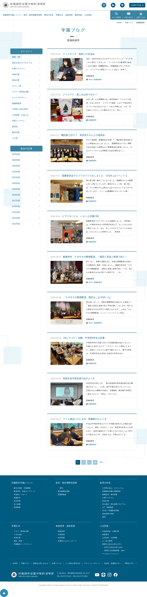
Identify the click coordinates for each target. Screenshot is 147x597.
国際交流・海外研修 (109, 494)
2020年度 (16, 183)
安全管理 (17, 501)
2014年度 (16, 218)
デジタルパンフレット (110, 554)
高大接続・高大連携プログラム (114, 504)
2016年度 (16, 206)
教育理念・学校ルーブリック (24, 491)
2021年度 (16, 177)
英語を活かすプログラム (22, 63)
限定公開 (15, 132)
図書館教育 (16, 103)
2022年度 (16, 172)
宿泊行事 (15, 80)
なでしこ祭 (16, 86)
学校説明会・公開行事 (110, 531)
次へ (102, 462)
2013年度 (16, 224)
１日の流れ (18, 534)
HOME (15, 563)
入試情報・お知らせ (20, 115)
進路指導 (61, 531)
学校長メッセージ (20, 494)
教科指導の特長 (108, 514)
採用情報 (17, 507)
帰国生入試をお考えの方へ (112, 544)
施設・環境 (18, 541)
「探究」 (61, 488)
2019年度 (16, 189)
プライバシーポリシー (92, 563)
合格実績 (61, 534)
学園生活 (59, 15)
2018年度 (16, 195)
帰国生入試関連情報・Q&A (114, 550)
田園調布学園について (12, 15)
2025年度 (16, 154)
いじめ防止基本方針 (72, 563)
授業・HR (16, 57)
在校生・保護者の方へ (112, 563)
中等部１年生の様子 (20, 109)
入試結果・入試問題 (109, 538)
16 (95, 462)
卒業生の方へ (129, 563)
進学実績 (61, 538)
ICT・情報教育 (107, 507)
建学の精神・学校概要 (22, 488)
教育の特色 (48, 15)
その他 (15, 138)
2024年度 (16, 160)
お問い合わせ (128, 17)
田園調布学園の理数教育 (111, 491)
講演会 (15, 127)
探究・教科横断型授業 (33, 15)
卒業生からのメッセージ (67, 541)
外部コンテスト (18, 121)
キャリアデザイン (19, 98)
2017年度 (16, 201)
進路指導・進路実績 (73, 15)
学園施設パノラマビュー (23, 544)
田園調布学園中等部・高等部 (13, 4)
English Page (136, 5)
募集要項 (105, 534)
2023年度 (16, 166)
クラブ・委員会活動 (20, 92)
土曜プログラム (18, 69)
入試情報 (88, 15)
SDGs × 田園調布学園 (110, 510)
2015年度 (16, 212)
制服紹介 (17, 498)
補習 (104, 517)
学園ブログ (25, 563)
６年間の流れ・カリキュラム (113, 488)
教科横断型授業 (64, 491)
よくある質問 (107, 541)
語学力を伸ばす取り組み (113, 547)
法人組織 (17, 504)
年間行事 (17, 538)
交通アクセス (140, 17)
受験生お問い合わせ (40, 563)
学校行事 (15, 74)
